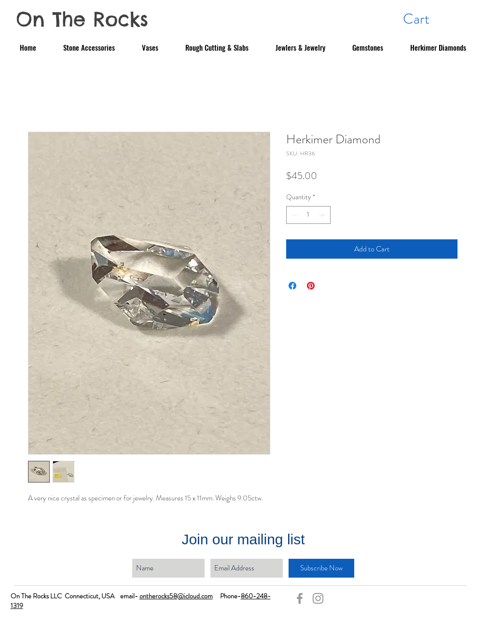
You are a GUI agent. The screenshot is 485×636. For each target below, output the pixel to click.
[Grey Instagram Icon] (318, 598)
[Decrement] (294, 215)
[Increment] (323, 215)
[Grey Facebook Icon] (299, 598)
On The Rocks (82, 19)
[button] (428, 18)
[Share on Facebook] (292, 285)
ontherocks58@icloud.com (176, 596)
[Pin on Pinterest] (311, 285)
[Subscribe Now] (321, 568)
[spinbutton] (308, 215)
